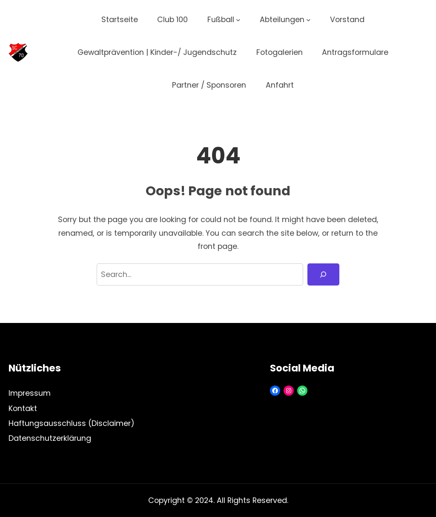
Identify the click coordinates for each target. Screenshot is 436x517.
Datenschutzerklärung (50, 438)
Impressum (30, 393)
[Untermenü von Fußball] (238, 19)
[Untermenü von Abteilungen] (308, 19)
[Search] (323, 274)
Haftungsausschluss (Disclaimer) (72, 423)
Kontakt (23, 408)
